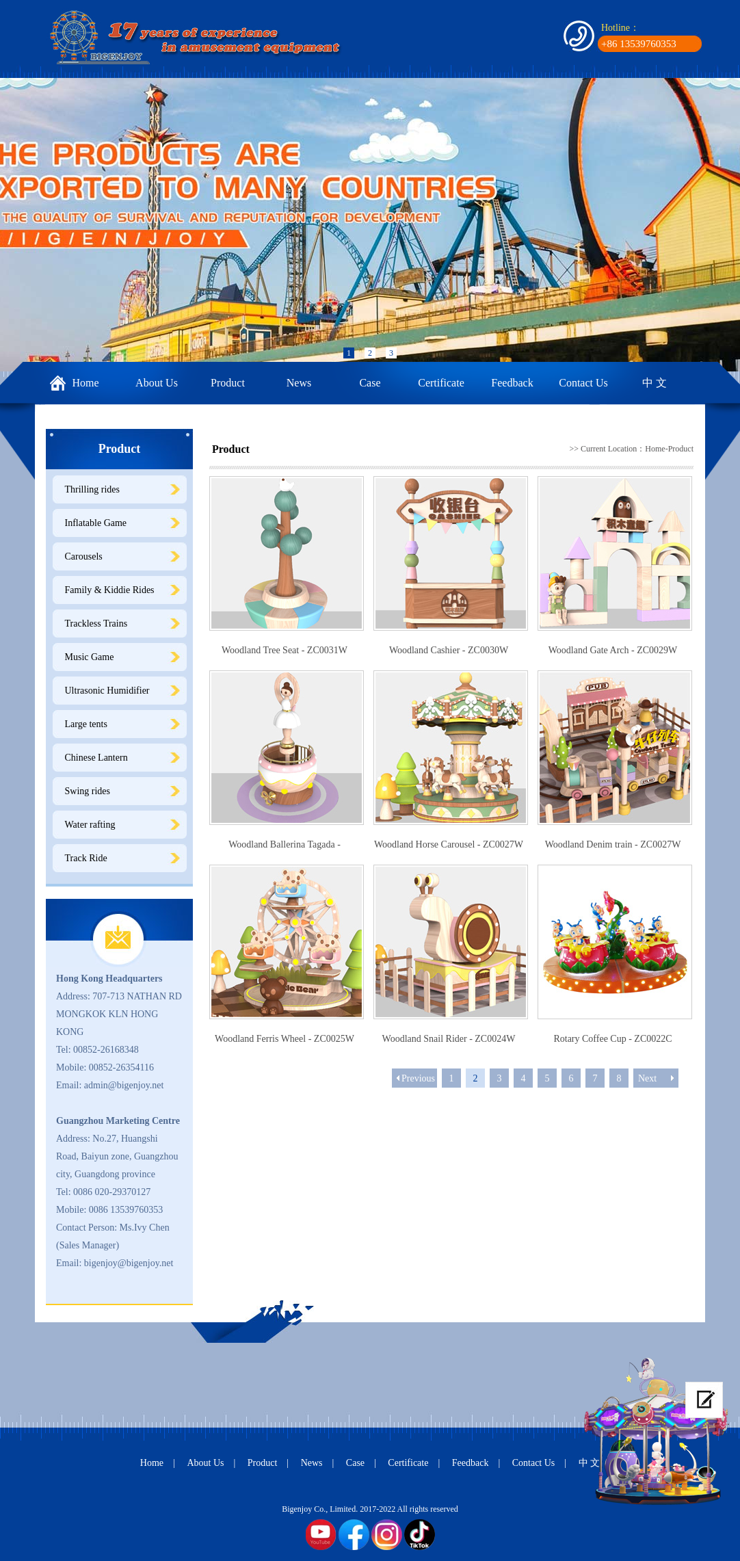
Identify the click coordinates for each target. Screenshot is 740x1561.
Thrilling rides (92, 489)
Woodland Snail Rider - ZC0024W (449, 1039)
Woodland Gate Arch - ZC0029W (613, 650)
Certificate (441, 383)
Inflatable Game (96, 523)
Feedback (512, 383)
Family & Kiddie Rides (110, 590)
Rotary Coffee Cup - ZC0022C (612, 1039)
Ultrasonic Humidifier (107, 690)
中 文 (654, 383)
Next (647, 1078)
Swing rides (88, 791)
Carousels (84, 556)
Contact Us (583, 383)
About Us (156, 383)
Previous (418, 1078)
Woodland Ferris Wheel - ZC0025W (284, 1039)
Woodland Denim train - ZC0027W (613, 844)
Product (228, 383)
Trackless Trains (96, 623)
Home (85, 383)
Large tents (86, 724)
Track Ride (86, 858)
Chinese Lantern (96, 757)
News (299, 383)
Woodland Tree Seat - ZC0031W (284, 650)
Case (369, 383)
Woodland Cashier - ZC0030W (448, 650)
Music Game (89, 657)
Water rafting (90, 824)
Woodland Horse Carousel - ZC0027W (448, 844)
